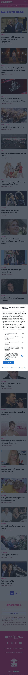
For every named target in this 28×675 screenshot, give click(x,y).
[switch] (22, 337)
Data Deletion (5, 367)
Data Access (14, 367)
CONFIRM (8, 362)
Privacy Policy (22, 367)
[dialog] (14, 337)
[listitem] (14, 334)
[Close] (25, 307)
